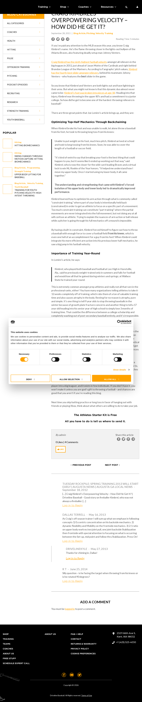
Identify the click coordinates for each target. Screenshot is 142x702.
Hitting (18, 142)
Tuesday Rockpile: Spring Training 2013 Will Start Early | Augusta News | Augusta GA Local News (100, 485)
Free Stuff (9, 658)
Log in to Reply (72, 505)
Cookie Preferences (83, 653)
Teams (6, 644)
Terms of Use (86, 695)
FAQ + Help (77, 634)
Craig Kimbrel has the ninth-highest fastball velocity (79, 61)
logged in (70, 608)
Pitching (90, 33)
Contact (76, 639)
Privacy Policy (80, 649)
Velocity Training (35, 183)
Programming (33, 167)
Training (44, 7)
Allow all (110, 379)
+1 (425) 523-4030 (126, 642)
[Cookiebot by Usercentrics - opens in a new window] (119, 322)
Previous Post (82, 465)
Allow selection (69, 379)
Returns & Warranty (84, 644)
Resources (108, 7)
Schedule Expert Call (16, 663)
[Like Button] (61, 449)
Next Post (111, 465)
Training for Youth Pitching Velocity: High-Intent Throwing (28, 193)
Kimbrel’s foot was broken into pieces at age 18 (89, 92)
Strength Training (23, 171)
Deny (29, 379)
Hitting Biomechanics (27, 145)
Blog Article (20, 167)
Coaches (85, 7)
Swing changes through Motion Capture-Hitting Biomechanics (29, 159)
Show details (119, 370)
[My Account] (137, 7)
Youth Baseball (21, 187)
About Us (8, 653)
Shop (64, 7)
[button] (126, 7)
